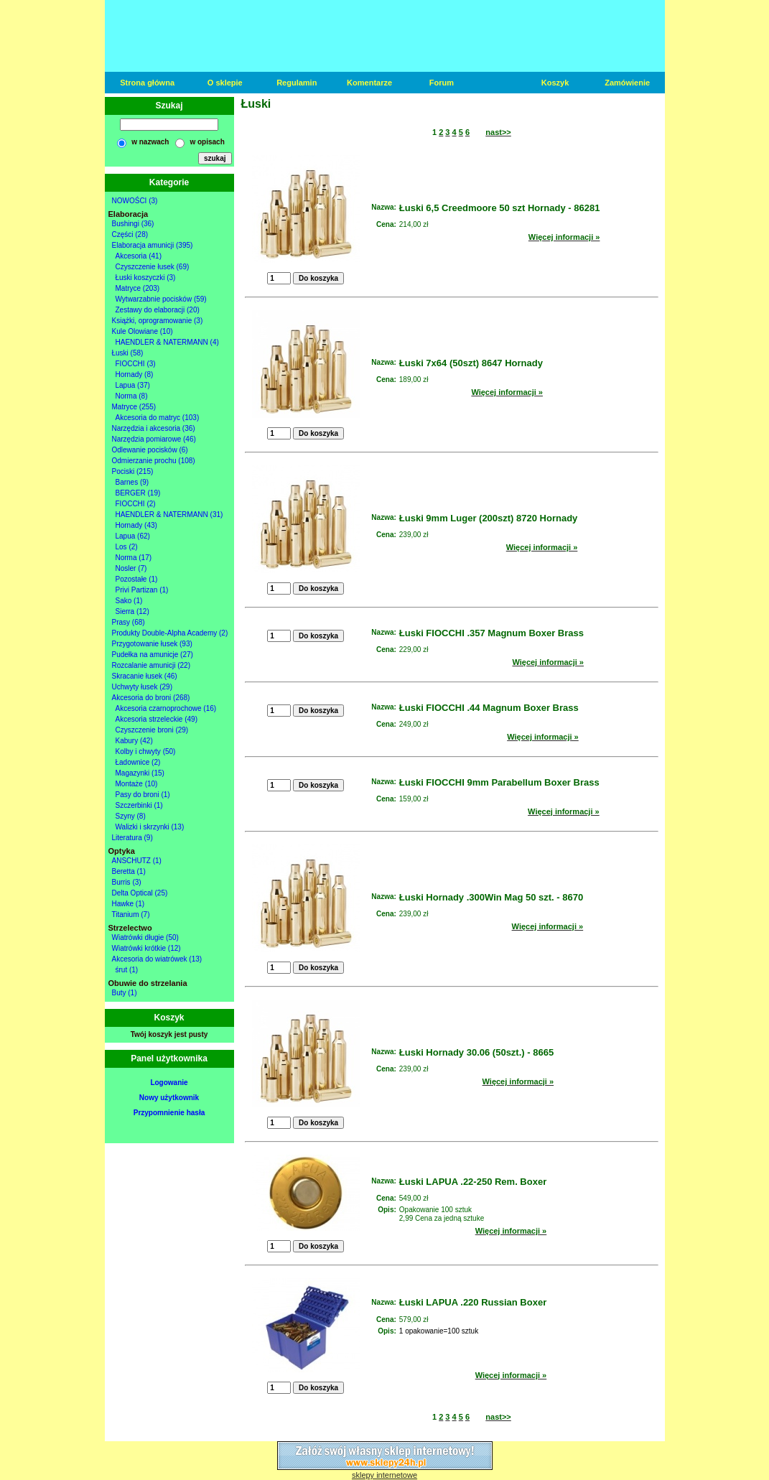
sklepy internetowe (384, 1475)
